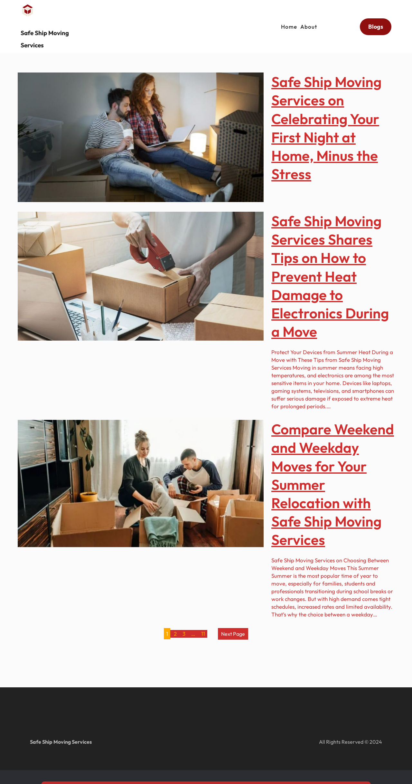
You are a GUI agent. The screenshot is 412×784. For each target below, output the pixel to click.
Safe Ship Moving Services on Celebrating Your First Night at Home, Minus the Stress (326, 128)
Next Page (233, 634)
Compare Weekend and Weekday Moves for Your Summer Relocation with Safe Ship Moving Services (332, 484)
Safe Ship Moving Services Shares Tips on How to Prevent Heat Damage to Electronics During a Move (330, 276)
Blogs (375, 23)
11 (203, 633)
